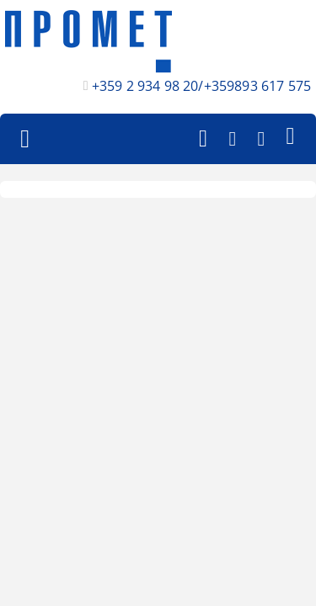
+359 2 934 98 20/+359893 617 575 (201, 86)
